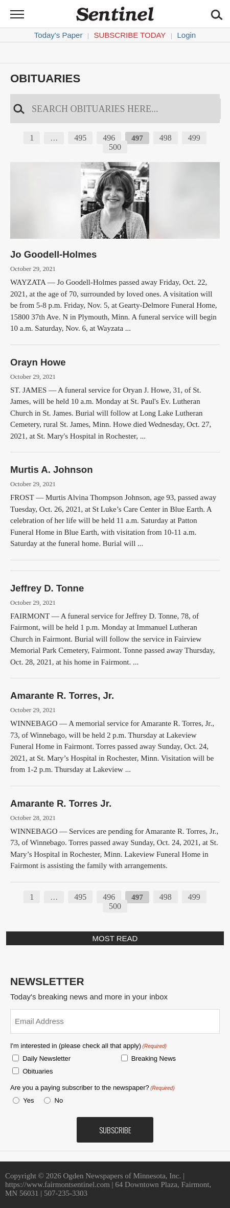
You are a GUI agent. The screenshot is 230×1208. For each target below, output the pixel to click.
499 (194, 137)
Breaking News (153, 1058)
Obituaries (45, 78)
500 (115, 147)
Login (186, 35)
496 (109, 137)
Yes (26, 1100)
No (59, 1100)
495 (80, 137)
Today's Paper (58, 35)
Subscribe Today (130, 35)
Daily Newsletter (46, 1058)
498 (165, 137)
